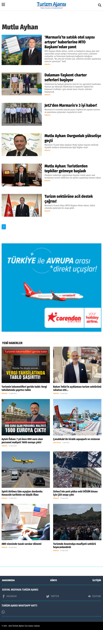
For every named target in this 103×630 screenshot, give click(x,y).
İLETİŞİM (97, 580)
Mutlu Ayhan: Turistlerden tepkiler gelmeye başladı (66, 168)
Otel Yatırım (57, 443)
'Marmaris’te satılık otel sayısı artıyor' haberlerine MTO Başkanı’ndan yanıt (70, 42)
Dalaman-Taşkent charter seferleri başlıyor (66, 77)
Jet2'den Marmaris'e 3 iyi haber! (71, 105)
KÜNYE (53, 580)
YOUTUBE (94, 596)
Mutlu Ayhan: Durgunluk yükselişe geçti (73, 138)
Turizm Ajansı (18, 626)
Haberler (47, 64)
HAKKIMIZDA (8, 580)
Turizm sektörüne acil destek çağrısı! (69, 199)
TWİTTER (52, 596)
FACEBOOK (9, 596)
